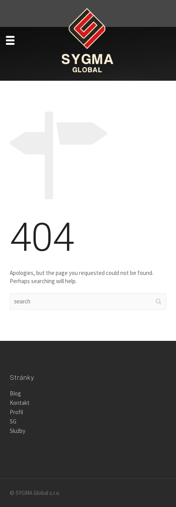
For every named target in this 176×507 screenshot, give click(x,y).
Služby (17, 430)
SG (13, 421)
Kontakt (20, 402)
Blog (15, 393)
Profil (16, 412)
